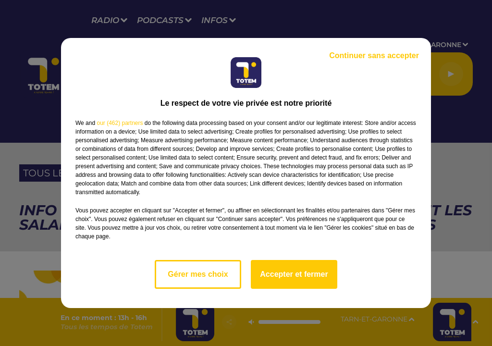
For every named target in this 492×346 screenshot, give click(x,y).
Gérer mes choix (198, 274)
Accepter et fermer (294, 274)
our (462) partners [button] (120, 123)
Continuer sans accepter (374, 55)
